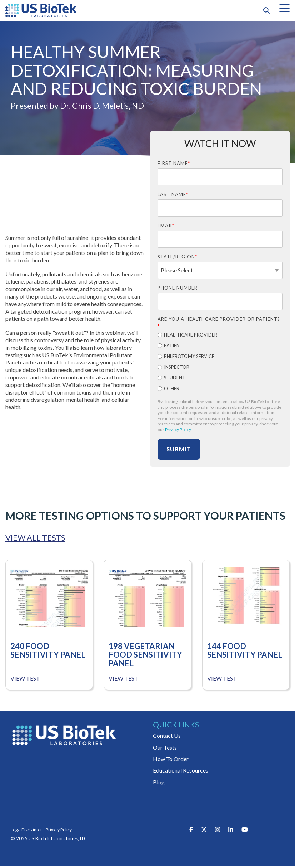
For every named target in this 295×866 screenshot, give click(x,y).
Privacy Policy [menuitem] (59, 829)
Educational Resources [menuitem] (180, 770)
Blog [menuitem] (159, 782)
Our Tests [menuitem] (165, 747)
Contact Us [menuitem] (167, 735)
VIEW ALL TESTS (35, 538)
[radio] (220, 335)
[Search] (266, 10)
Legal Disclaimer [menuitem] (26, 829)
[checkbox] (220, 362)
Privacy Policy (178, 429)
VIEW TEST (25, 678)
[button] (284, 7)
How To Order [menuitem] (171, 758)
